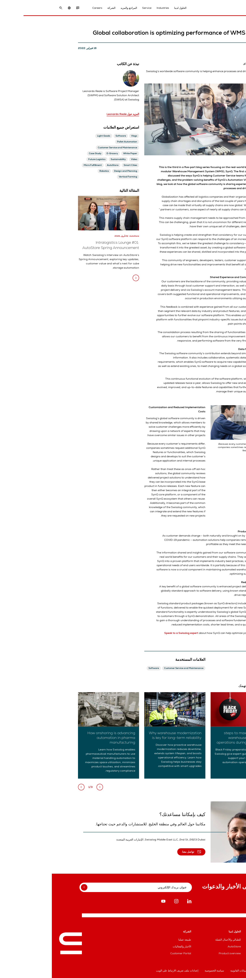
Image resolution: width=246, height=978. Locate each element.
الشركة (60, 8)
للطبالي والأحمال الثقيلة (176, 939)
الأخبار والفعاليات (130, 946)
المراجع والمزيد (77, 8)
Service (95, 8)
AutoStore (182, 946)
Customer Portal (128, 953)
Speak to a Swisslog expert (129, 633)
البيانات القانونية (187, 970)
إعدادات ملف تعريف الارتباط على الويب (125, 970)
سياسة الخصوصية (162, 970)
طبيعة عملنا (133, 939)
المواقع (235, 939)
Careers (45, 8)
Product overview (178, 953)
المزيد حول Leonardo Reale (71, 114)
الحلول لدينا (128, 8)
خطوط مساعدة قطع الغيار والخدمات (219, 946)
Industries (111, 8)
